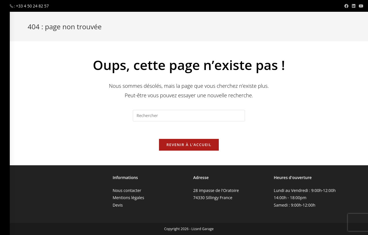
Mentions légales (128, 197)
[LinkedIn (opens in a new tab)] (353, 6)
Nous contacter (127, 190)
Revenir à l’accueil (188, 144)
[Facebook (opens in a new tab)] (346, 6)
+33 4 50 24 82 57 (32, 6)
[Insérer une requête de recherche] (189, 115)
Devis (118, 205)
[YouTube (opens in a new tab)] (360, 6)
